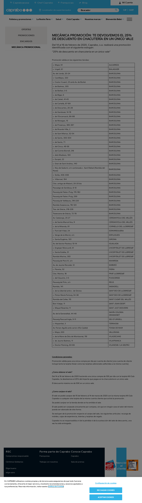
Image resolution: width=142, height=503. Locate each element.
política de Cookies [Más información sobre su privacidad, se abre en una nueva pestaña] (56, 486)
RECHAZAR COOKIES (106, 490)
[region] (71, 490)
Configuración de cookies (105, 483)
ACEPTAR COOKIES (106, 497)
